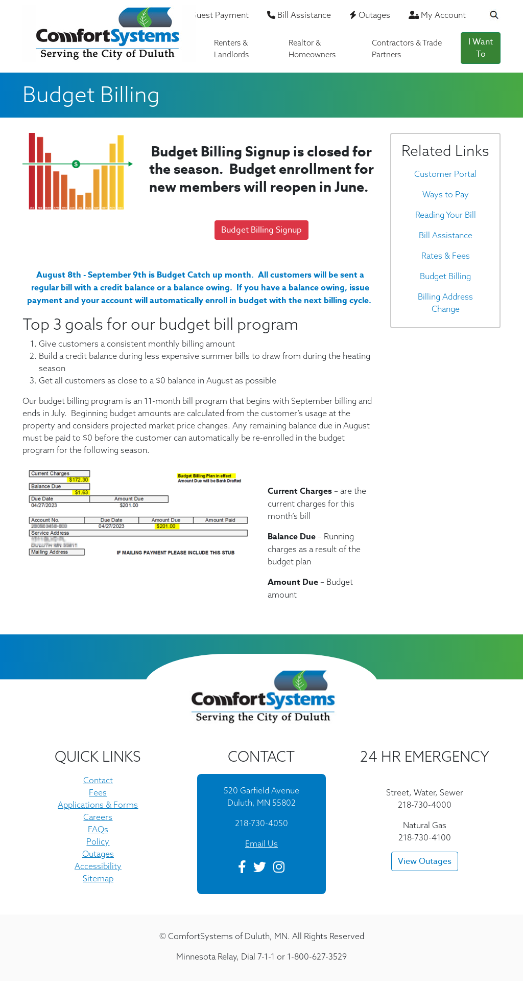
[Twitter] (260, 868)
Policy (97, 841)
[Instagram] (279, 868)
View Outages (424, 861)
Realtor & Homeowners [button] (312, 48)
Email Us (261, 843)
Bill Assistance (299, 15)
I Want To (480, 48)
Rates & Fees (445, 255)
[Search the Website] (488, 16)
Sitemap (98, 878)
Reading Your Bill (445, 215)
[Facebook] (242, 868)
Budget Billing (445, 276)
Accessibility (98, 866)
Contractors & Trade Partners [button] (407, 48)
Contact (98, 780)
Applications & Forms (98, 805)
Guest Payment (216, 15)
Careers (97, 817)
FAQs (98, 829)
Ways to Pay (445, 194)
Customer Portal (445, 174)
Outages (369, 15)
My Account (437, 15)
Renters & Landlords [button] (231, 48)
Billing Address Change (445, 302)
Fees (98, 792)
